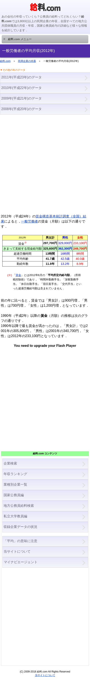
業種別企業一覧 (15, 484)
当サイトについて (17, 551)
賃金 (18, 275)
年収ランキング (15, 474)
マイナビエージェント (21, 562)
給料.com (5, 61)
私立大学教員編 (15, 516)
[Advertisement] (45, 164)
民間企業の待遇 (27, 61)
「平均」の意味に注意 (20, 541)
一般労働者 (29, 221)
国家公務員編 (14, 495)
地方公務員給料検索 (19, 505)
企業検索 (10, 463)
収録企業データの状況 (20, 527)
